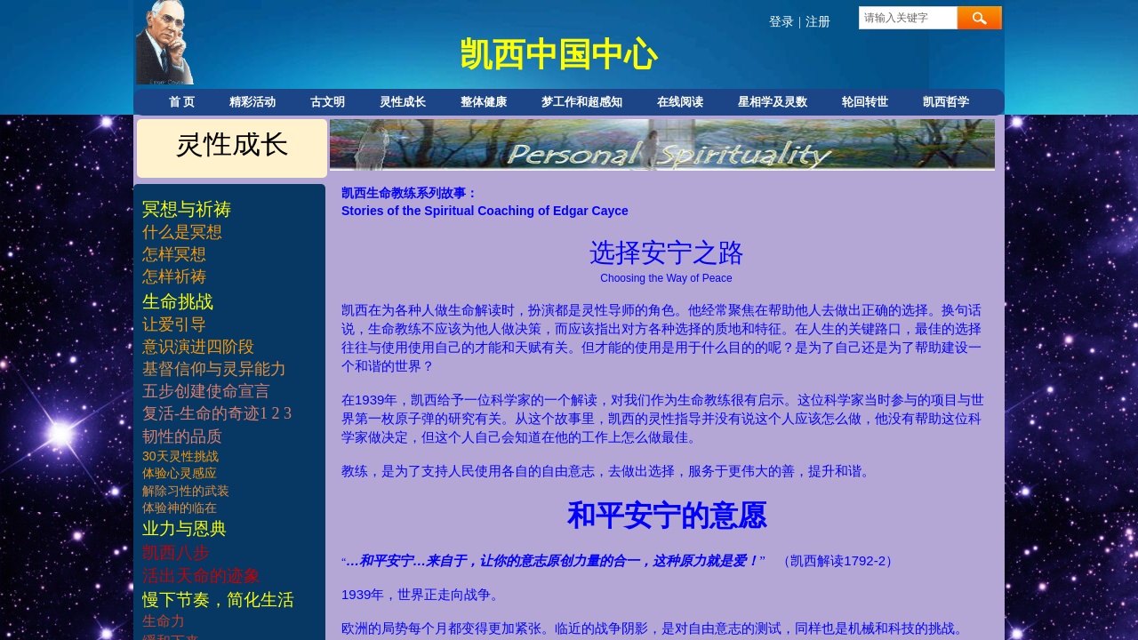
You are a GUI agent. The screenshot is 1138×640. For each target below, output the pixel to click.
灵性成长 (403, 101)
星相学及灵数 (772, 101)
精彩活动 (252, 101)
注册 (817, 21)
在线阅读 (680, 101)
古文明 (327, 101)
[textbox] (908, 17)
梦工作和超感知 (581, 101)
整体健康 (484, 101)
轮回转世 (865, 101)
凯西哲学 (946, 101)
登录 (781, 21)
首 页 (182, 101)
